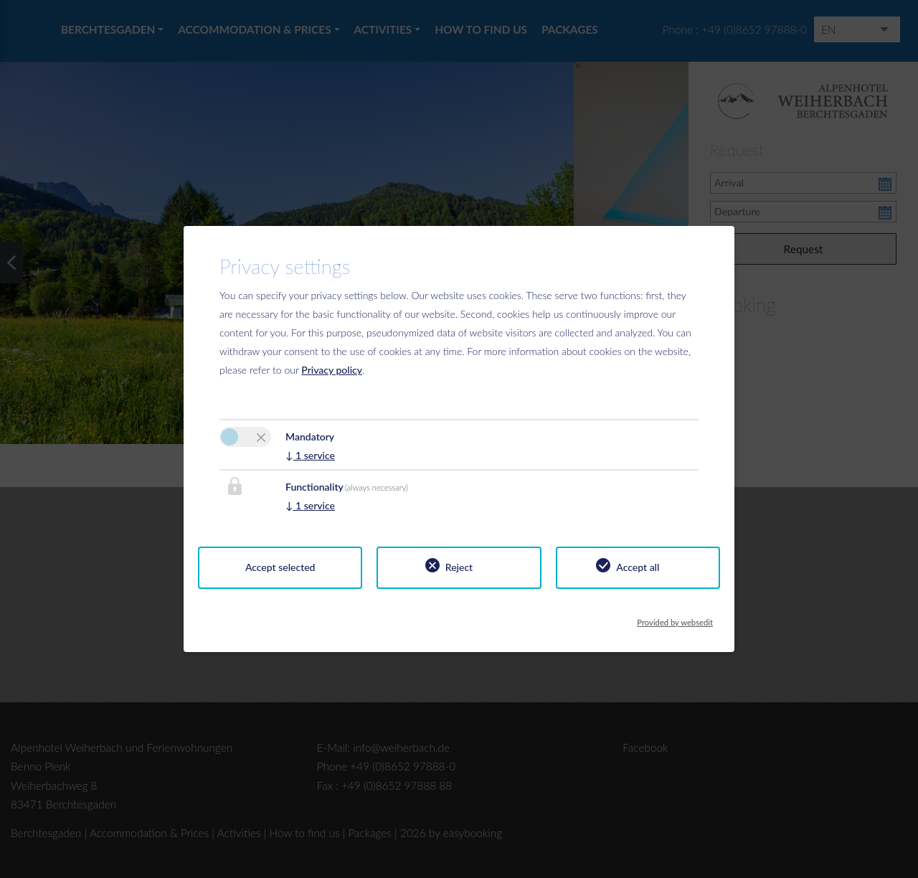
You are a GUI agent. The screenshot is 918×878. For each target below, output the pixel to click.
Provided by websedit (675, 618)
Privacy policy (331, 370)
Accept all (637, 567)
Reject (459, 567)
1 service (310, 455)
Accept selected (280, 567)
